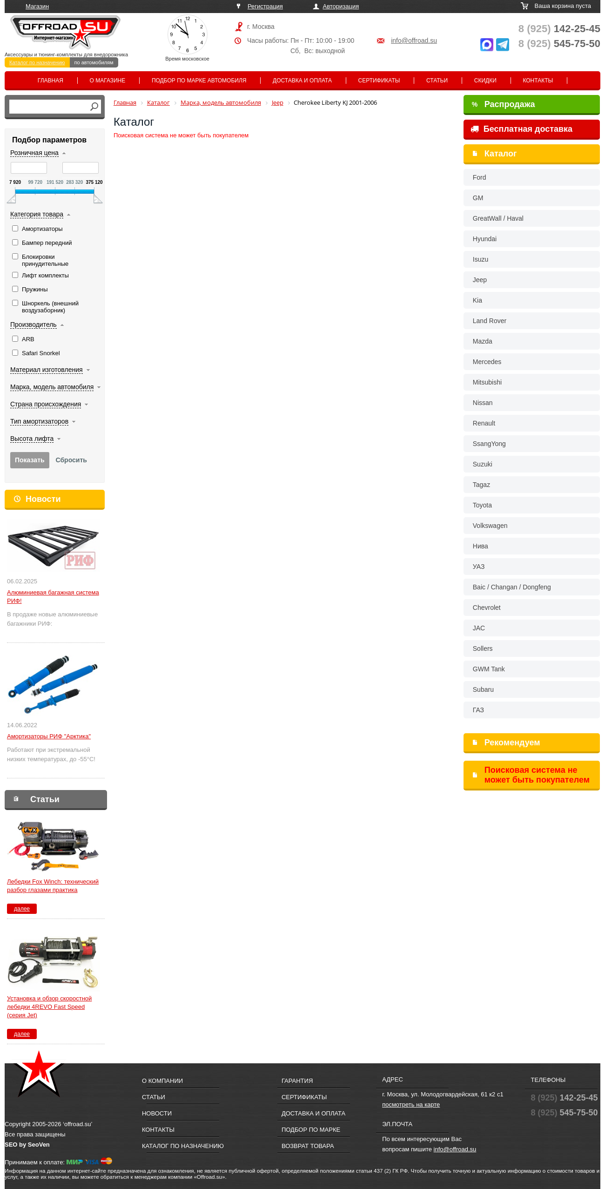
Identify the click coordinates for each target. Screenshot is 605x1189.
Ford (479, 177)
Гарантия (297, 1080)
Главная (50, 80)
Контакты (538, 80)
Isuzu (480, 259)
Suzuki (482, 464)
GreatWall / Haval (498, 218)
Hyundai (485, 239)
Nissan (483, 402)
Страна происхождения (45, 404)
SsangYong (489, 443)
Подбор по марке (311, 1129)
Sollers (483, 648)
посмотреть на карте (411, 1104)
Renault (484, 423)
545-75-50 (559, 43)
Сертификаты (379, 80)
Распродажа (503, 104)
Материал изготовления (46, 369)
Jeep (480, 280)
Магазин (37, 6)
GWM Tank (489, 669)
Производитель (33, 324)
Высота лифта (32, 438)
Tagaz (481, 484)
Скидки (485, 80)
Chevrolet (487, 607)
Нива (480, 546)
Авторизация (341, 6)
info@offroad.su (414, 40)
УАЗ (479, 566)
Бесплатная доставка (521, 129)
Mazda (482, 341)
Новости (43, 499)
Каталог (500, 153)
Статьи (437, 80)
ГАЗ (478, 710)
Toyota (482, 505)
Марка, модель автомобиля (52, 387)
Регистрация (265, 6)
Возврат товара (308, 1145)
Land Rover (489, 320)
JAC (479, 628)
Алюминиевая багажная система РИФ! (53, 596)
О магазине (108, 80)
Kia (477, 300)
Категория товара (36, 214)
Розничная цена (34, 152)
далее (22, 908)
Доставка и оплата (302, 80)
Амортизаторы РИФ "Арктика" (49, 736)
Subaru (483, 689)
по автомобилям (94, 62)
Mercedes (487, 361)
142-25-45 (559, 28)
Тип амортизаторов (39, 421)
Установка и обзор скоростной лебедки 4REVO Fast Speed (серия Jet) (49, 1007)
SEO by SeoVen (27, 1144)
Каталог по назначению (37, 62)
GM (478, 198)
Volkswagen (490, 525)
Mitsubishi (487, 382)
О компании (162, 1080)
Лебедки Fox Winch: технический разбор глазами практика (53, 885)
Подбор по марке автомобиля (199, 80)
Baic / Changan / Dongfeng (512, 587)
